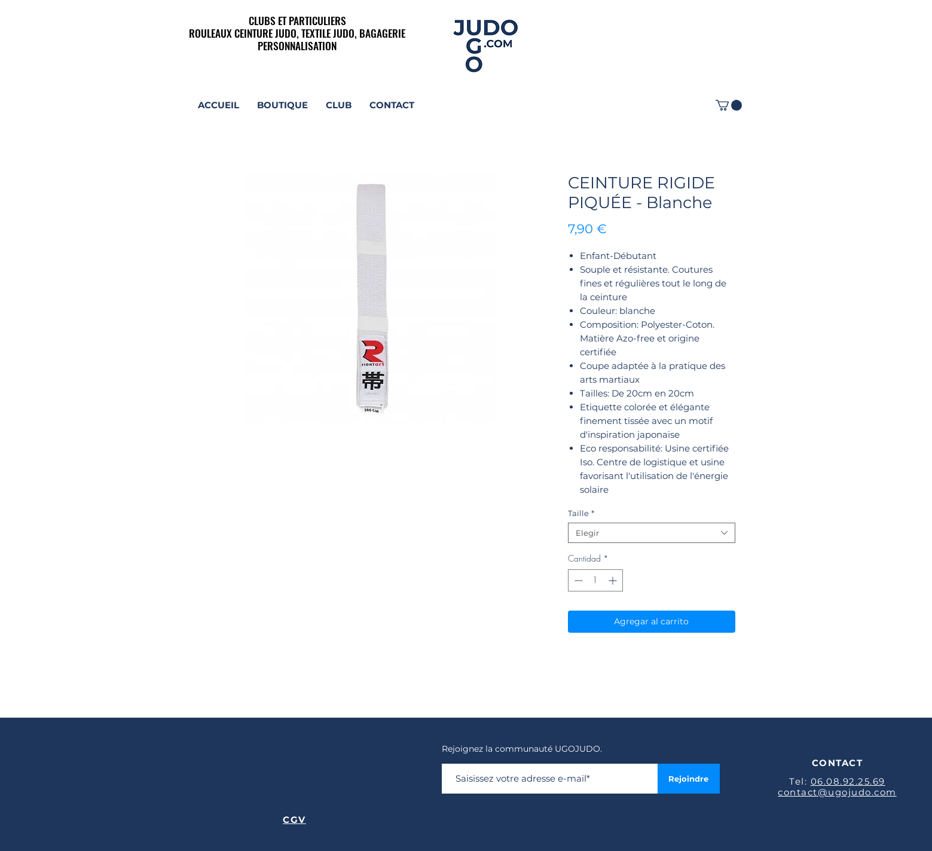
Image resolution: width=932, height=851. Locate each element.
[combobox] (651, 533)
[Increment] (613, 580)
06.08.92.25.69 (848, 781)
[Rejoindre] (689, 779)
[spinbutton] (595, 580)
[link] (729, 105)
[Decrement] (577, 580)
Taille (581, 513)
